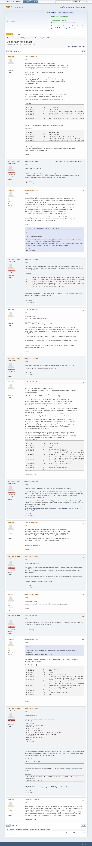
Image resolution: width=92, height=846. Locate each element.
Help (72, 844)
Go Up (8, 825)
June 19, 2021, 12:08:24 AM (31, 309)
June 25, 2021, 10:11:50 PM (31, 594)
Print (83, 51)
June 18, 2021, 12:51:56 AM (31, 190)
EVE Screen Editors (49, 177)
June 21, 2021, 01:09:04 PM (31, 381)
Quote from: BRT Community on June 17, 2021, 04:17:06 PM (43, 228)
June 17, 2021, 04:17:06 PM (31, 161)
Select (29, 103)
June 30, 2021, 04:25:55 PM (31, 708)
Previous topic (73, 46)
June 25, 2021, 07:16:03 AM (33, 522)
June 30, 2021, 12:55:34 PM (31, 639)
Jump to (61, 833)
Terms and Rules (78, 844)
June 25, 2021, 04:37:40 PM (31, 556)
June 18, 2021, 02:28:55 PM (31, 259)
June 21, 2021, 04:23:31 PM (31, 481)
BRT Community (14, 7)
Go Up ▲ (85, 844)
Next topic (82, 46)
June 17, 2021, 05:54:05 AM (33, 56)
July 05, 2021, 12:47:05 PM (32, 799)
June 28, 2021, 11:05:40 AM (31, 615)
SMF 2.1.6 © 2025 (9, 844)
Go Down (9, 51)
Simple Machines (18, 844)
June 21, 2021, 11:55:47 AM (31, 358)
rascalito (11, 57)
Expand (34, 439)
